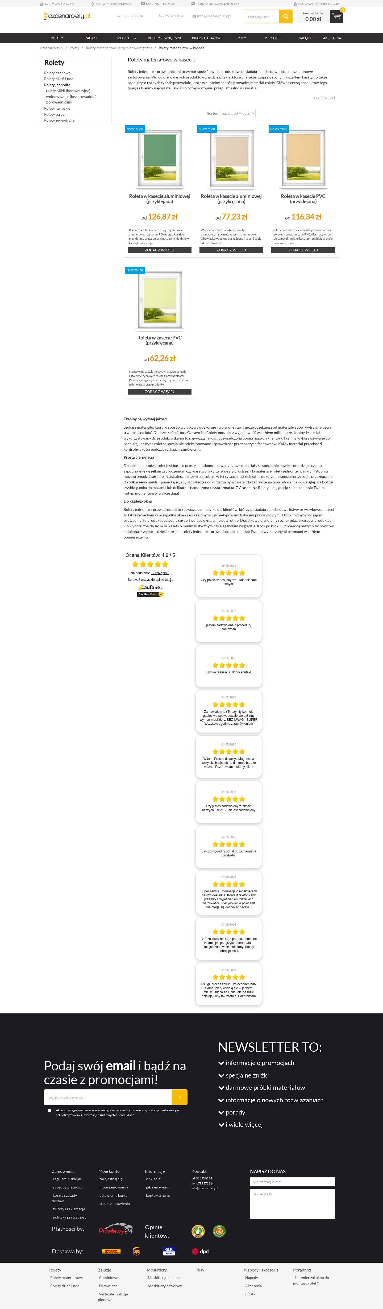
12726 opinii (160, 573)
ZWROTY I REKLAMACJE (110, 4)
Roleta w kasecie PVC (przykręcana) (159, 340)
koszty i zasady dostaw (64, 1198)
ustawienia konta (113, 1195)
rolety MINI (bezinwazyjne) (68, 90)
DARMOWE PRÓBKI (57, 4)
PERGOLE (272, 38)
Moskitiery (157, 1269)
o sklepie (153, 1179)
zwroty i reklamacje (69, 1209)
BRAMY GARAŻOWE (207, 38)
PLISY (242, 38)
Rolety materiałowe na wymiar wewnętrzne (119, 48)
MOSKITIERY (127, 38)
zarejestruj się (110, 1179)
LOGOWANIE (305, 4)
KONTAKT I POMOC (158, 4)
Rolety (75, 48)
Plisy (199, 1269)
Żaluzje (104, 1269)
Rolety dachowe (57, 73)
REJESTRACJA (329, 4)
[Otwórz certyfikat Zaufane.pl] (150, 565)
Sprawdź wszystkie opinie (150, 580)
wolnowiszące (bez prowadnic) (71, 96)
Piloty (250, 1294)
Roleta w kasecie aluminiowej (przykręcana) (231, 198)
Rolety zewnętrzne (59, 120)
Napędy (251, 1277)
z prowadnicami (59, 102)
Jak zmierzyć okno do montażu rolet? (311, 1280)
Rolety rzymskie (57, 108)
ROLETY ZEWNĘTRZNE (165, 38)
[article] (228, 575)
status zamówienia (114, 1203)
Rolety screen (55, 114)
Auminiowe (108, 1277)
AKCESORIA (332, 38)
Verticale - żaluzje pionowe (113, 1297)
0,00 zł (313, 19)
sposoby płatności (68, 1187)
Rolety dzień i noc (58, 78)
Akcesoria (253, 1285)
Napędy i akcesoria (261, 1269)
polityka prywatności (70, 1217)
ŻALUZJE (91, 38)
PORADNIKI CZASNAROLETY (215, 4)
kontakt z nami (158, 1195)
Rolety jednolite (57, 84)
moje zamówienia (113, 1187)
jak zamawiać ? (158, 1187)
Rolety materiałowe (66, 1277)
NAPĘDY (305, 38)
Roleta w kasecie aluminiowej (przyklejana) (159, 198)
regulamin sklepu (67, 1179)
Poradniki (302, 1269)
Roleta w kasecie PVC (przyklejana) (303, 198)
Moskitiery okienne (164, 1277)
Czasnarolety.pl (51, 48)
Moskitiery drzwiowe (165, 1285)
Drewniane (108, 1285)
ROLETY (57, 38)
